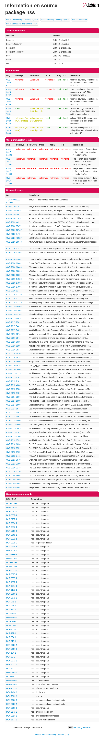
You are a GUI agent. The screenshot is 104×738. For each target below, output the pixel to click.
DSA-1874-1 (11, 720)
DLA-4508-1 (11, 503)
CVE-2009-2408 (13, 483)
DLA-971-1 (11, 602)
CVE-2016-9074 (13, 338)
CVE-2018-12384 (14, 314)
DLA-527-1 (11, 621)
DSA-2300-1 (11, 704)
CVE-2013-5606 (13, 424)
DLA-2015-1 (11, 574)
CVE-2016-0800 (13, 369)
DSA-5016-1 (11, 550)
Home (37, 735)
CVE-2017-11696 (9, 171)
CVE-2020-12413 (14, 248)
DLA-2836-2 (11, 543)
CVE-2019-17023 (14, 279)
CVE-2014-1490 (13, 420)
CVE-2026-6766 (8, 102)
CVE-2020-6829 (13, 275)
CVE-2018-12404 (14, 310)
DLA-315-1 (11, 641)
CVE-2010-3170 (13, 472)
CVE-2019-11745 (14, 291)
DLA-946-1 (11, 606)
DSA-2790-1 (11, 684)
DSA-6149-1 (11, 507)
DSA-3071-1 (11, 661)
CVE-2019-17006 (14, 287)
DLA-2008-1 (11, 578)
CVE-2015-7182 (13, 377)
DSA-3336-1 (11, 645)
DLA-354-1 (11, 637)
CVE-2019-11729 (14, 295)
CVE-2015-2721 (13, 393)
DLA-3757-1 (11, 519)
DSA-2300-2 (11, 700)
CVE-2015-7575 (13, 373)
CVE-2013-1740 (13, 436)
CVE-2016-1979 (13, 354)
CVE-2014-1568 (13, 405)
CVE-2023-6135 (8, 121)
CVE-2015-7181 (13, 381)
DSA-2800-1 (11, 680)
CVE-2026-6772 (8, 83)
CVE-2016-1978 (13, 357)
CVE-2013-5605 (13, 428)
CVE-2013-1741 (13, 432)
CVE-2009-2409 (13, 479)
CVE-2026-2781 (13, 206)
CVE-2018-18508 (14, 306)
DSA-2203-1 (11, 708)
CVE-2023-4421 (13, 222)
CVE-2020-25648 (14, 242)
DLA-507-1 (11, 625)
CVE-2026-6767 (8, 92)
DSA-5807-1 (11, 511)
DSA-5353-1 (11, 531)
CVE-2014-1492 (13, 413)
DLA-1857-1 (11, 582)
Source (61, 735)
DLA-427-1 (11, 633)
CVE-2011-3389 (13, 464)
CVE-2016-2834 (13, 350)
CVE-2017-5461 (13, 330)
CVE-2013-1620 (13, 444)
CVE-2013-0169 (13, 452)
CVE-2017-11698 (9, 152)
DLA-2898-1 (11, 539)
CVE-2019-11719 (14, 302)
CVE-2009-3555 (13, 475)
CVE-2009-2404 (13, 487)
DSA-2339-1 (11, 696)
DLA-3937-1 (11, 515)
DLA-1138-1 (11, 590)
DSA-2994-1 (11, 672)
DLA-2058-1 (11, 566)
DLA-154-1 (11, 653)
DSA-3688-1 (11, 617)
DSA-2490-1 (11, 692)
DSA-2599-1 (11, 688)
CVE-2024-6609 (13, 210)
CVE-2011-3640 (13, 460)
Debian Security (49, 735)
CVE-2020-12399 (14, 271)
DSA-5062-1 (11, 535)
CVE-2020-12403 (14, 252)
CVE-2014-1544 (13, 409)
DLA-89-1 (10, 657)
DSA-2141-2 (11, 712)
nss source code (79, 20)
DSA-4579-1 (11, 570)
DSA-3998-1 (11, 594)
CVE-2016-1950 (13, 361)
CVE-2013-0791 (13, 448)
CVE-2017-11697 (9, 162)
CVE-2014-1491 (13, 416)
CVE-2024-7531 (8, 111)
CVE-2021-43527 (14, 238)
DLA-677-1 (11, 613)
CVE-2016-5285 (13, 346)
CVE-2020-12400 (14, 267)
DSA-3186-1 (11, 649)
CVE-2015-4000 (13, 385)
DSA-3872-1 (11, 598)
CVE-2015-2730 (13, 389)
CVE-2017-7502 (13, 322)
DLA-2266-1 (11, 562)
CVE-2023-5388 (8, 130)
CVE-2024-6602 (13, 214)
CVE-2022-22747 (14, 230)
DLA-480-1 (11, 629)
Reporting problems (82, 727)
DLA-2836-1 (11, 547)
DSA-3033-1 (11, 665)
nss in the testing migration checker (21, 24)
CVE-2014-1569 (13, 401)
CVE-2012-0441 (13, 456)
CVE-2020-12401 (14, 263)
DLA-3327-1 (11, 527)
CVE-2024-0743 (13, 218)
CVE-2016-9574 (13, 334)
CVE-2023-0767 (13, 226)
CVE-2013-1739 (13, 440)
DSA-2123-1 (11, 716)
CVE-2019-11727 (14, 299)
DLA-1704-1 (11, 586)
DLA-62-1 (10, 668)
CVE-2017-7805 (13, 318)
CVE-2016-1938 (13, 365)
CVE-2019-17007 (14, 283)
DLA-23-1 (10, 676)
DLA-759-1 (11, 609)
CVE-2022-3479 (13, 234)
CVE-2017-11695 (9, 181)
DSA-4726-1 (11, 558)
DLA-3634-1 (11, 523)
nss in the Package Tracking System (22, 20)
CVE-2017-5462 (13, 326)
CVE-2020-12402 (14, 259)
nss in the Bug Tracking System (55, 20)
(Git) (67, 735)
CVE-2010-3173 (13, 468)
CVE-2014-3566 (13, 397)
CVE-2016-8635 (13, 342)
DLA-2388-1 (11, 554)
